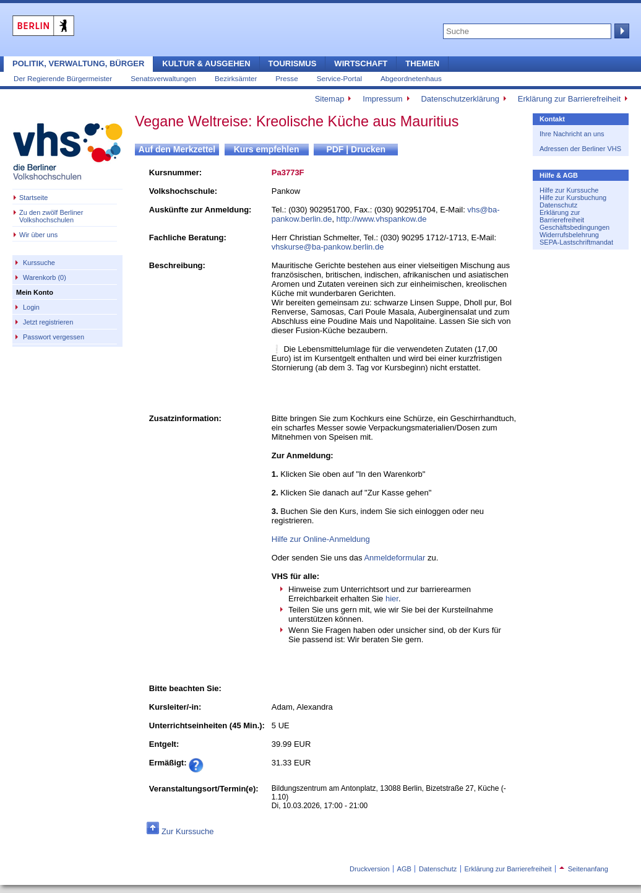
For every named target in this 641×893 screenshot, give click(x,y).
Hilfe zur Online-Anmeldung (321, 539)
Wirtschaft (360, 63)
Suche (620, 31)
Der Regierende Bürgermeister (63, 78)
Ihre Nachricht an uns (572, 133)
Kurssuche (39, 262)
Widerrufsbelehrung (569, 234)
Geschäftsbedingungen (574, 227)
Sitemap (330, 98)
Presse (286, 78)
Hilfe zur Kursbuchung (573, 197)
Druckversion (369, 869)
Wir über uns (38, 234)
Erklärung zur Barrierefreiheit (569, 98)
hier (391, 598)
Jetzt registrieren (48, 322)
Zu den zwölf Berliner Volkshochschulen (51, 216)
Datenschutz (558, 205)
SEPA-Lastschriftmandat (576, 242)
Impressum (382, 98)
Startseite (33, 197)
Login (31, 307)
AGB (404, 869)
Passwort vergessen (53, 337)
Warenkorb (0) (44, 277)
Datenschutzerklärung (460, 98)
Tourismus (293, 63)
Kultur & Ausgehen (206, 63)
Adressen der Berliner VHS (580, 148)
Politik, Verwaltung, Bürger (78, 63)
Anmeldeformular (394, 557)
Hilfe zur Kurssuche (569, 190)
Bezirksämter (236, 78)
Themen (422, 63)
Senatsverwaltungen (163, 78)
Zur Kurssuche (187, 831)
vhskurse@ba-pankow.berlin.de (328, 246)
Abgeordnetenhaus (411, 78)
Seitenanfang (583, 869)
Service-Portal (339, 78)
